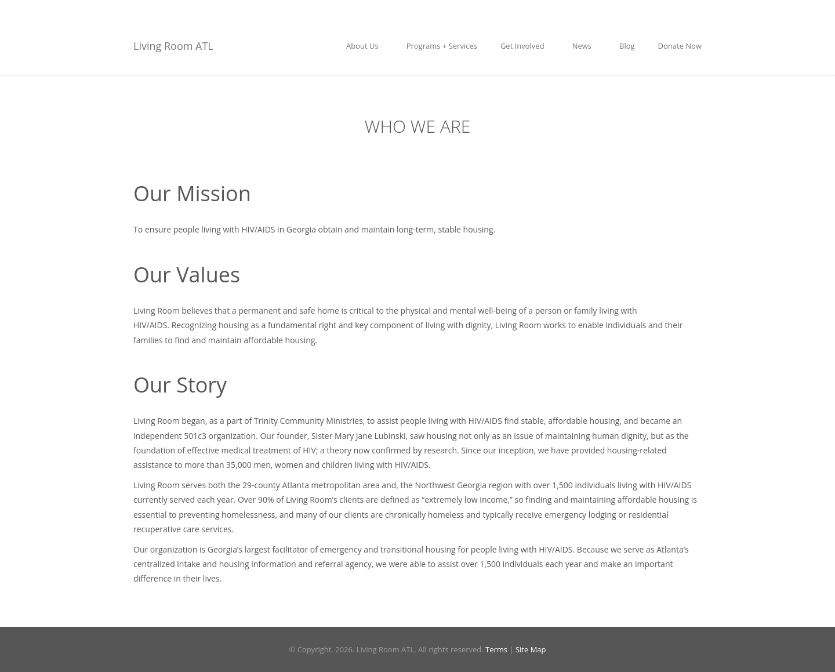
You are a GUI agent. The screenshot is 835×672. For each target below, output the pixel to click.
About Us (364, 46)
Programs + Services (441, 46)
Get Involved (524, 46)
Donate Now (680, 46)
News (584, 46)
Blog (627, 46)
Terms (496, 649)
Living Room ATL (173, 46)
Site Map (530, 649)
